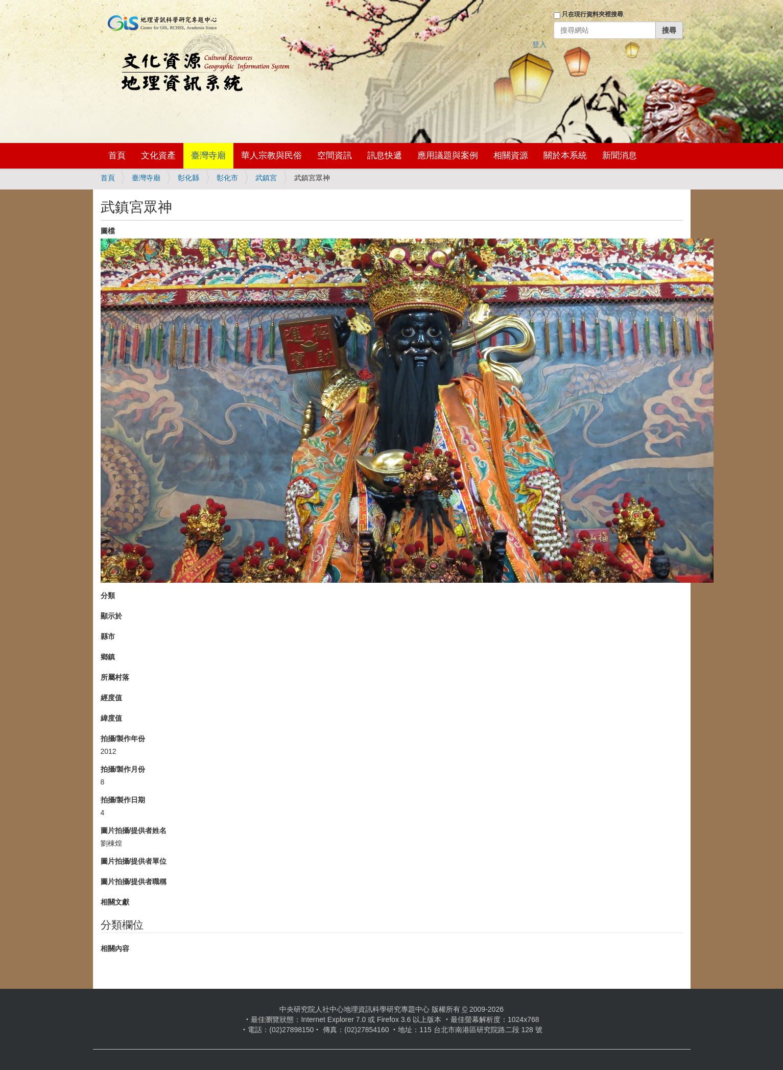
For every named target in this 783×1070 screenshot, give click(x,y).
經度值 (111, 698)
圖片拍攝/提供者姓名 (134, 830)
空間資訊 (334, 155)
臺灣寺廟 (208, 155)
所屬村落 (115, 677)
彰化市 (227, 178)
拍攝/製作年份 (123, 738)
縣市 (108, 636)
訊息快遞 (384, 155)
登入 (539, 44)
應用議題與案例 (447, 155)
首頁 (117, 155)
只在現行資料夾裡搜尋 (592, 14)
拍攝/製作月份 (123, 769)
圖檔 (108, 231)
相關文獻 (115, 902)
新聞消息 (619, 155)
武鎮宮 (266, 178)
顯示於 (111, 616)
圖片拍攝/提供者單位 (134, 861)
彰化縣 (188, 178)
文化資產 (158, 155)
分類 (108, 595)
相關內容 (115, 948)
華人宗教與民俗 (271, 155)
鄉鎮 (108, 657)
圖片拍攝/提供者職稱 (134, 881)
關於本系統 (565, 155)
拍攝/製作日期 (123, 800)
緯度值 (111, 718)
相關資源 (510, 155)
